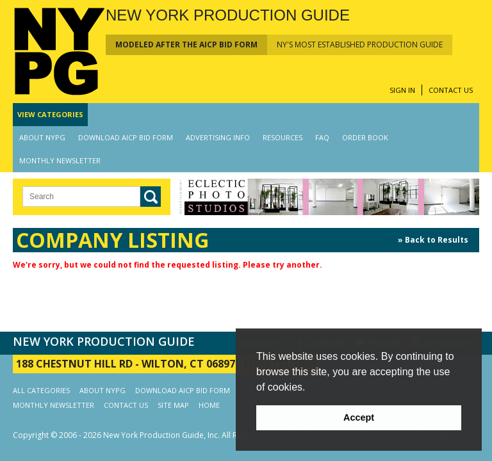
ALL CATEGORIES (41, 390)
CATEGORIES (50, 114)
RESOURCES (282, 137)
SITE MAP (173, 405)
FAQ (322, 137)
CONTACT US (451, 90)
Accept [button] (358, 417)
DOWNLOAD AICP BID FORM (125, 137)
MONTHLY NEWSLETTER (60, 160)
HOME (209, 405)
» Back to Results (433, 239)
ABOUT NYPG (42, 137)
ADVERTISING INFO (218, 137)
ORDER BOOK (365, 137)
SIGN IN (402, 90)
